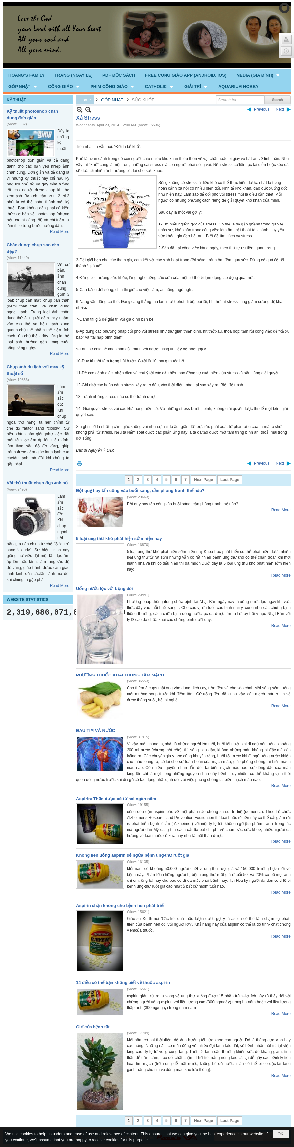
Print (79, 463)
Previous (262, 109)
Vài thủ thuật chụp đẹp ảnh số (37, 482)
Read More (59, 231)
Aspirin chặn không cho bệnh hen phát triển (121, 905)
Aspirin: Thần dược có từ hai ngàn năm (116, 798)
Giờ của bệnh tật (93, 1026)
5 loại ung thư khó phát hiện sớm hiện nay (119, 538)
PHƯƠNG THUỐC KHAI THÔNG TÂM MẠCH (120, 675)
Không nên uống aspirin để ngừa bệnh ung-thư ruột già (132, 855)
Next (280, 109)
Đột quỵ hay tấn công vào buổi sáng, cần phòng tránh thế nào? (140, 490)
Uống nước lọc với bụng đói (104, 588)
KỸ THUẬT (16, 100)
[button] (258, 75)
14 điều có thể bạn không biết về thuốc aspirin (123, 982)
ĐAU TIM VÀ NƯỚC (95, 730)
